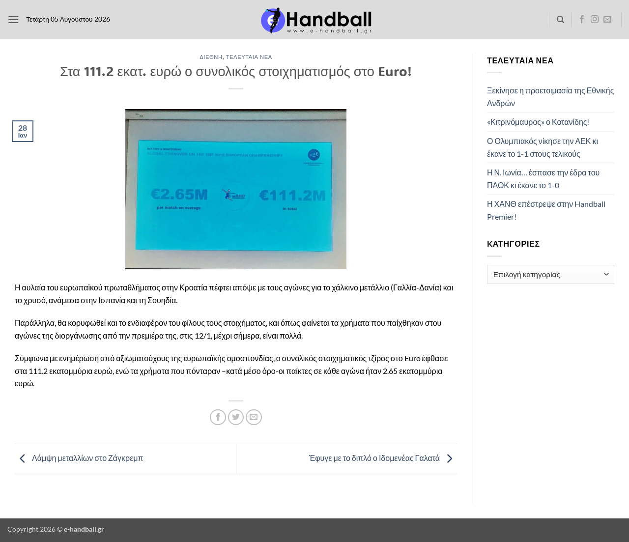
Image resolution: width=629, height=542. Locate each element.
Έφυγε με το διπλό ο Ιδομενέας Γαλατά (383, 457)
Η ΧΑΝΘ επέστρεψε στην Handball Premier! (546, 210)
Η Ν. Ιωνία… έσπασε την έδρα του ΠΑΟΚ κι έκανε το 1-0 (543, 179)
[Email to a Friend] (254, 417)
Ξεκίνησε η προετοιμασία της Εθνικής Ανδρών (550, 97)
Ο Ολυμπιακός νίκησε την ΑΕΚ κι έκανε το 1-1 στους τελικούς (542, 147)
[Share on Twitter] (236, 417)
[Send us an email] (607, 19)
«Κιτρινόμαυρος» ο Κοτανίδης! (538, 121)
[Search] (560, 19)
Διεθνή (211, 56)
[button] (13, 19)
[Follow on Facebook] (582, 19)
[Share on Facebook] (218, 417)
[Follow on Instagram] (595, 19)
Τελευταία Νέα (249, 56)
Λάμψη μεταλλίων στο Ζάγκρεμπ (79, 457)
